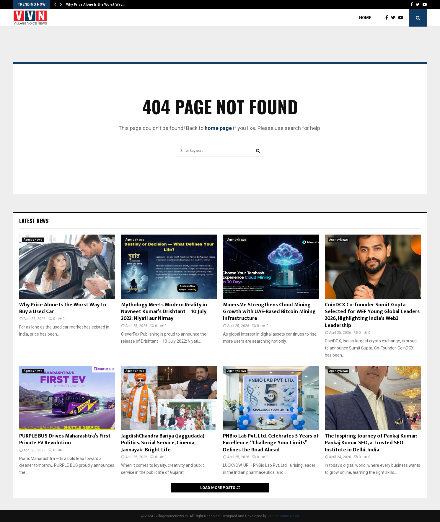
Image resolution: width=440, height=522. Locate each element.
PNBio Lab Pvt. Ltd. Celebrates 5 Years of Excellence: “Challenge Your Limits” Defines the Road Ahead (271, 443)
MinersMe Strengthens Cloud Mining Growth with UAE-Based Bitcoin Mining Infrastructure (269, 311)
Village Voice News (283, 516)
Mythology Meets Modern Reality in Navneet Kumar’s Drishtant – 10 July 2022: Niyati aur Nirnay (164, 311)
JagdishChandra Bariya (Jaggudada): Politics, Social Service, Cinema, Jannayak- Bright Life (163, 443)
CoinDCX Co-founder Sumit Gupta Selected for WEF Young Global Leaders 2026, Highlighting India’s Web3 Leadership (372, 315)
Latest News (33, 221)
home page (218, 128)
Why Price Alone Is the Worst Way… (95, 4)
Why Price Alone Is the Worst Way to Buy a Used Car (62, 308)
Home (365, 17)
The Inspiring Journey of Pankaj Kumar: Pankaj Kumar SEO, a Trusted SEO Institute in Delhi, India (371, 443)
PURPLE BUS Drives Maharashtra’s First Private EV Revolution (64, 439)
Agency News (33, 239)
